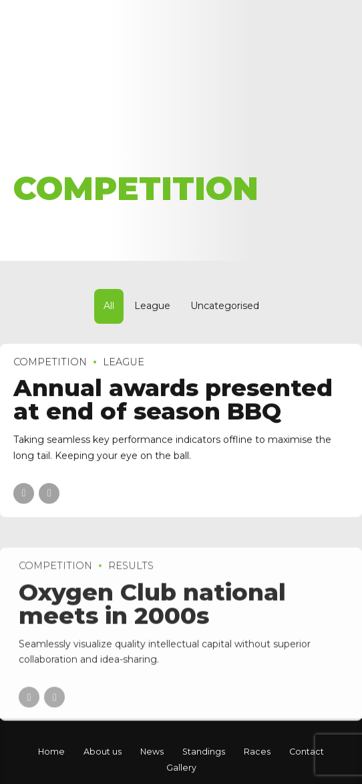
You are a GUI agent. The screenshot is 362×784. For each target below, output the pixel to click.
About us (102, 752)
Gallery (181, 768)
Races (257, 752)
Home (31, 155)
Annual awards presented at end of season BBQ (173, 400)
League (123, 362)
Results (131, 573)
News (152, 752)
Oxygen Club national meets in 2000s (152, 610)
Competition (50, 362)
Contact (306, 752)
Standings (203, 752)
